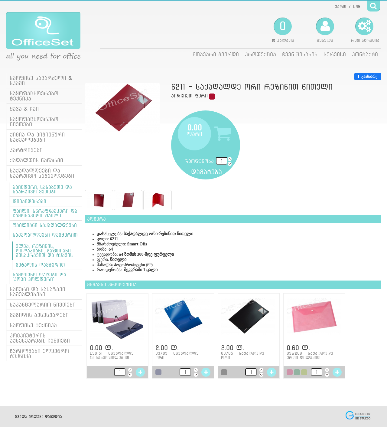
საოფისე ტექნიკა (33, 325)
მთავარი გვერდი (216, 54)
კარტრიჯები (26, 150)
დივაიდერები (29, 201)
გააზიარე (367, 76)
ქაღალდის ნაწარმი (36, 160)
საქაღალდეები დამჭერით (45, 235)
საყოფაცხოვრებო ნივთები (34, 122)
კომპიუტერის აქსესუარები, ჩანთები (40, 338)
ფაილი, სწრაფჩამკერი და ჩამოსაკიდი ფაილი (45, 213)
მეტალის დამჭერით (40, 265)
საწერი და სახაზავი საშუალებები (37, 292)
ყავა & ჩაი (24, 108)
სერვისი (335, 54)
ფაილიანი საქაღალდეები (45, 225)
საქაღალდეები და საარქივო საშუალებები (42, 173)
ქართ (340, 6)
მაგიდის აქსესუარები (39, 314)
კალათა (282, 30)
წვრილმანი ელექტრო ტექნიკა (39, 353)
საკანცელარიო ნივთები (43, 304)
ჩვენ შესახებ (299, 54)
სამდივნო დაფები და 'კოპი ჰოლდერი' (39, 276)
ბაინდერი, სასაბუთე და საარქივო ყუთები (42, 189)
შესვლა (325, 30)
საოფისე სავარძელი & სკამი (41, 80)
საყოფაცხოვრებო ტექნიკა (34, 96)
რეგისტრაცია (365, 30)
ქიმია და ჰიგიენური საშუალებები (37, 137)
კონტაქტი (365, 54)
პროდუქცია (260, 54)
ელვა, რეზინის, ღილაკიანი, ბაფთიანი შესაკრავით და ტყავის (44, 251)
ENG (356, 6)
